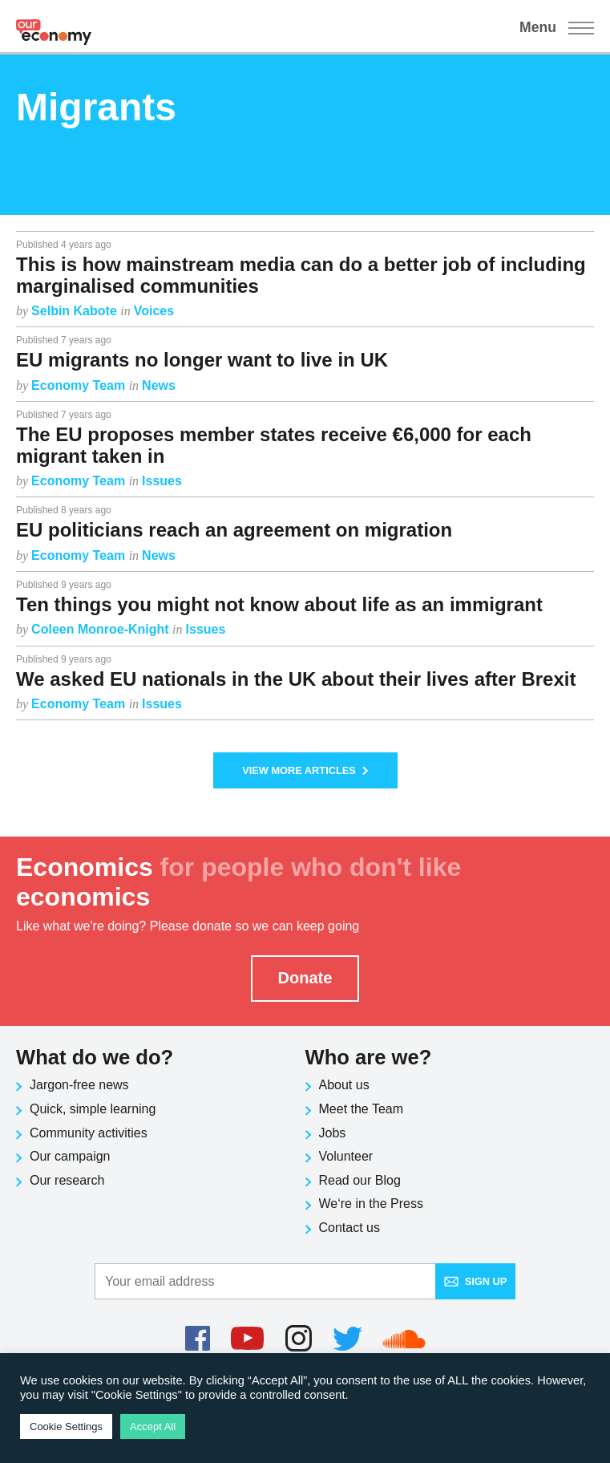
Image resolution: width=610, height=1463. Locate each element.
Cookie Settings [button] (66, 1426)
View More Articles (305, 770)
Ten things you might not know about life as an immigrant (279, 604)
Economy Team (80, 385)
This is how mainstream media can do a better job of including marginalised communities (301, 274)
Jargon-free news (79, 1085)
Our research (67, 1180)
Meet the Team (361, 1109)
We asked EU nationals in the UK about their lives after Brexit (296, 679)
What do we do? (94, 1057)
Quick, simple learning (93, 1109)
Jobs (332, 1133)
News (159, 385)
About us (344, 1085)
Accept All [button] (153, 1426)
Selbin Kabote (75, 311)
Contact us (349, 1227)
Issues (162, 481)
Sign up (475, 1281)
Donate (305, 978)
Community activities (88, 1133)
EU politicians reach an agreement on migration (234, 530)
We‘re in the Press (371, 1203)
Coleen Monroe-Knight (101, 629)
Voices (154, 311)
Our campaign (70, 1156)
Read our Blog (360, 1180)
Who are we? (368, 1057)
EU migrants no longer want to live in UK (202, 360)
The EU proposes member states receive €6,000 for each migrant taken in (273, 445)
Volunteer (346, 1156)
